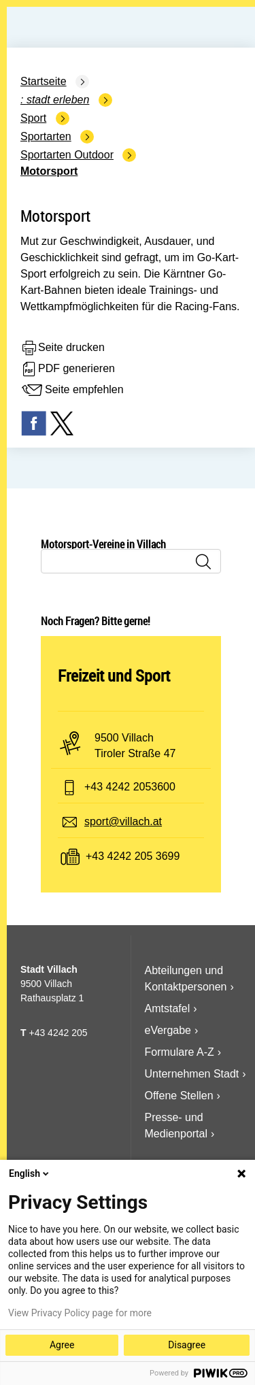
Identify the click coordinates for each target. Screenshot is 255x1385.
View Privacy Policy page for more (80, 1312)
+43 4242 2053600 (129, 786)
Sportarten (45, 136)
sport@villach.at (123, 821)
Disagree (186, 1344)
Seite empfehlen (72, 390)
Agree (62, 1344)
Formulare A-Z (179, 1052)
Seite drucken (62, 348)
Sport (33, 118)
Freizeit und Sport (114, 675)
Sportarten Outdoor (67, 155)
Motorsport (49, 171)
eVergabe (168, 1030)
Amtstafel (167, 1008)
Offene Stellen (179, 1095)
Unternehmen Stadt (192, 1074)
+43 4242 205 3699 (133, 856)
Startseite (43, 81)
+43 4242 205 (58, 1032)
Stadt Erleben (58, 99)
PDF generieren (67, 369)
